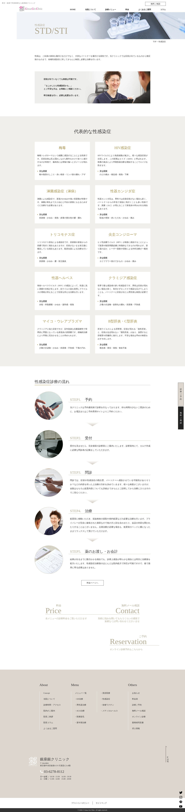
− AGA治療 (80, 711)
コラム (163, 10)
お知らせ (136, 693)
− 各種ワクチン (107, 705)
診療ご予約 (137, 705)
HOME (73, 10)
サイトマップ (101, 803)
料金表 (135, 699)
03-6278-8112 (54, 772)
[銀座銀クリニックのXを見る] (180, 792)
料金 (127, 10)
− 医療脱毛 (79, 717)
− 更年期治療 (80, 723)
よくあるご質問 (144, 10)
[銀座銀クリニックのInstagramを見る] (180, 797)
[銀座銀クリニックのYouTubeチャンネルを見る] (180, 806)
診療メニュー (110, 10)
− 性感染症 (105, 699)
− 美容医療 (105, 693)
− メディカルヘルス (109, 711)
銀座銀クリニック (55, 759)
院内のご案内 (49, 711)
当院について (90, 10)
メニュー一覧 (81, 693)
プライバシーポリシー (80, 803)
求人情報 (136, 728)
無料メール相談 (139, 711)
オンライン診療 (139, 717)
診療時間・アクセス (52, 705)
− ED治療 (79, 699)
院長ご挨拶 (48, 717)
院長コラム (48, 723)
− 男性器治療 (80, 705)
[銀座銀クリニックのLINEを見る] (180, 802)
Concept (46, 693)
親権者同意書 (138, 723)
